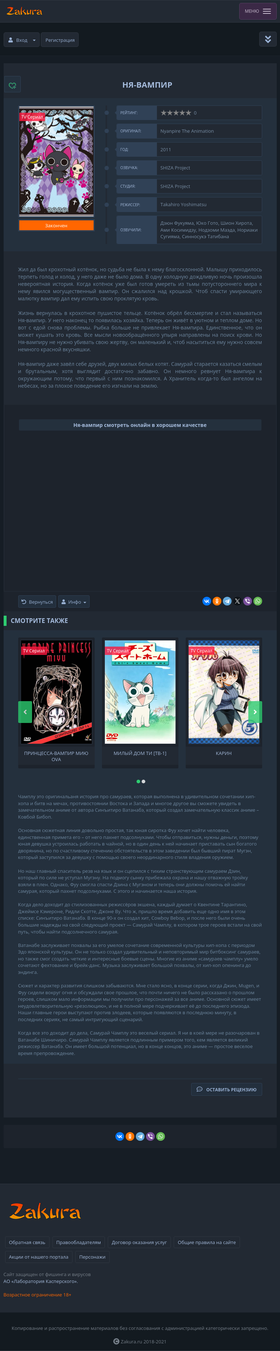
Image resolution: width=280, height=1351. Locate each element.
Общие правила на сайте (207, 1242)
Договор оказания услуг (139, 1242)
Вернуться (37, 602)
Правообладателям (78, 1242)
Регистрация (60, 40)
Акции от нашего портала (38, 1257)
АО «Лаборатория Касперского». (41, 1281)
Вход (22, 40)
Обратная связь (27, 1242)
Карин (224, 753)
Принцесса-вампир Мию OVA (56, 755)
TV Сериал (32, 117)
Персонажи (92, 1257)
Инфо (74, 602)
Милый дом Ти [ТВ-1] (140, 753)
